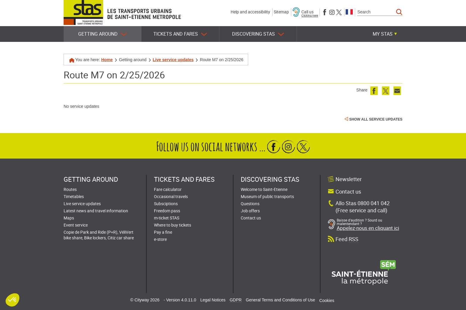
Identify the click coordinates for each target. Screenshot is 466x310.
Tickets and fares (180, 34)
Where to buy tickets (172, 225)
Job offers (250, 210)
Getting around (102, 34)
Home (107, 59)
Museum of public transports (267, 196)
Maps (69, 218)
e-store (160, 239)
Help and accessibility (250, 12)
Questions (250, 203)
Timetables (74, 196)
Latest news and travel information (96, 210)
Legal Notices (213, 300)
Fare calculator (168, 189)
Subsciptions (166, 203)
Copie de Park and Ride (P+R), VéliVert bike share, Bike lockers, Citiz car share (99, 235)
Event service (76, 225)
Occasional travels (171, 196)
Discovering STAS (258, 34)
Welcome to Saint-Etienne (264, 189)
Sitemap (281, 12)
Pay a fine (163, 232)
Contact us (251, 218)
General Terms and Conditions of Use (280, 300)
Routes (70, 189)
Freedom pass (167, 210)
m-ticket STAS (166, 218)
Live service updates (173, 59)
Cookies (326, 300)
